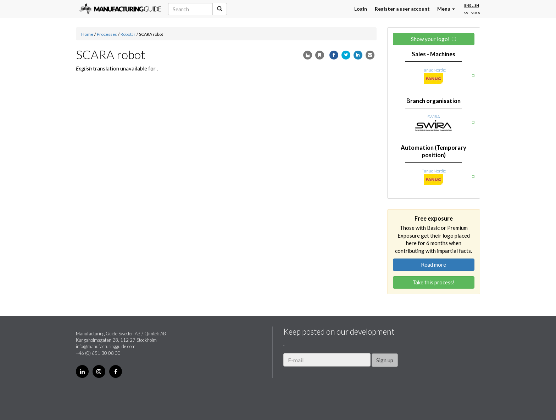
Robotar (128, 34)
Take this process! (433, 282)
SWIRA (433, 116)
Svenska (472, 13)
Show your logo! (430, 39)
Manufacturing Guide (120, 9)
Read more (433, 264)
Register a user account (402, 9)
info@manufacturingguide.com (105, 346)
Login (360, 9)
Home (87, 34)
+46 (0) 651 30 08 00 (98, 353)
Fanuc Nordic (434, 70)
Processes (107, 34)
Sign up (384, 360)
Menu (446, 9)
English (471, 5)
